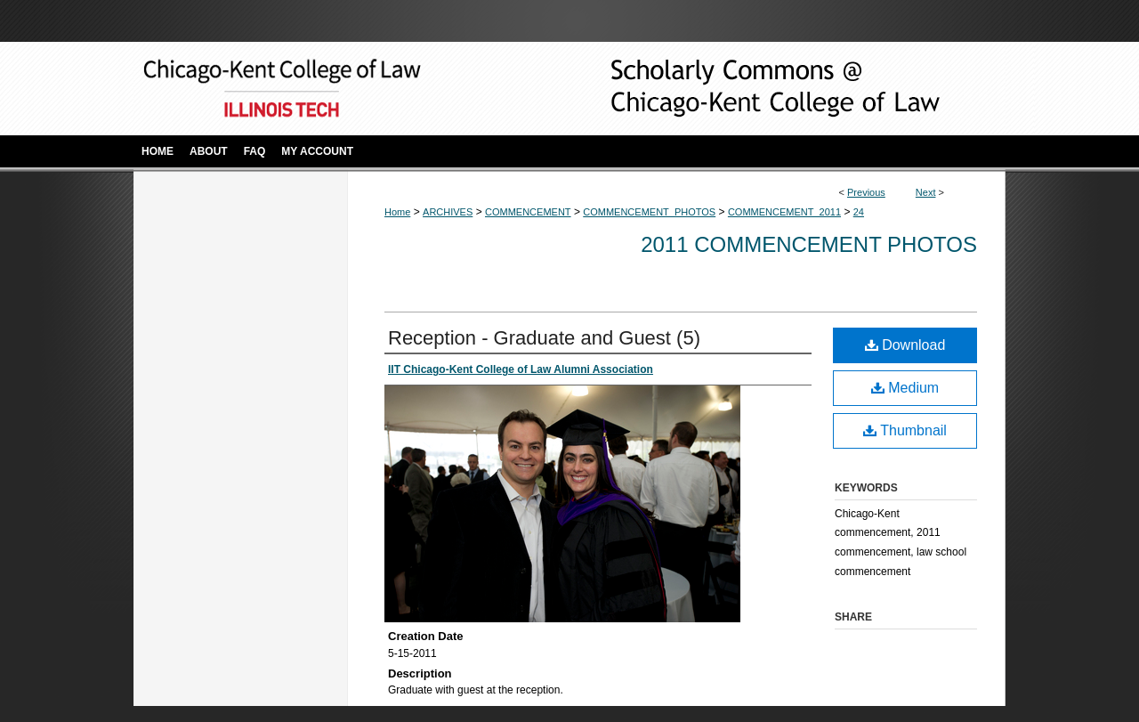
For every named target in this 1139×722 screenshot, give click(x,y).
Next (926, 192)
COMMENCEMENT (528, 212)
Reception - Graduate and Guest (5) (544, 338)
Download (905, 345)
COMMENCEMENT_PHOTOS (649, 212)
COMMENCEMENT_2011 (784, 212)
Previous (866, 192)
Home (397, 212)
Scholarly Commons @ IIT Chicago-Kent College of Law (747, 88)
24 (858, 212)
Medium (905, 387)
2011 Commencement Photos (809, 244)
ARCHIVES (448, 212)
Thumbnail (905, 430)
